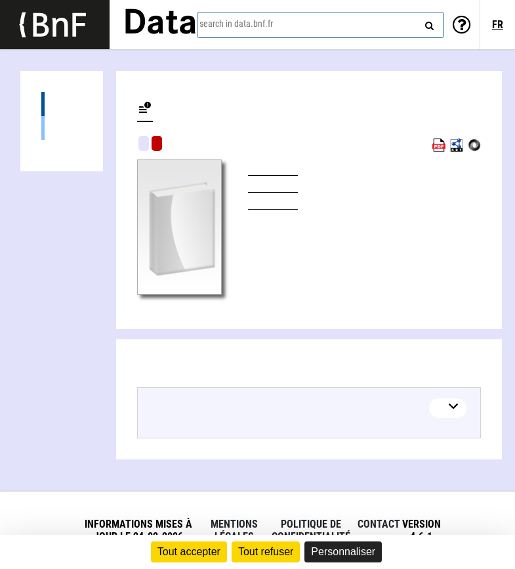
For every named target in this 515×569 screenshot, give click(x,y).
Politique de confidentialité (311, 530)
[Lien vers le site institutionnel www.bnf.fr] (55, 24)
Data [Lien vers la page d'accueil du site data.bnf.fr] (160, 24)
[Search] (427, 23)
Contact (379, 524)
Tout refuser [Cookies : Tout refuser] (265, 551)
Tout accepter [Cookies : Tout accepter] (188, 551)
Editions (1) (61, 104)
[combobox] (320, 25)
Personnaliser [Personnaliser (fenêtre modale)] (343, 551)
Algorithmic (157, 143)
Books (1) (61, 127)
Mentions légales (234, 530)
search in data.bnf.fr (236, 23)
